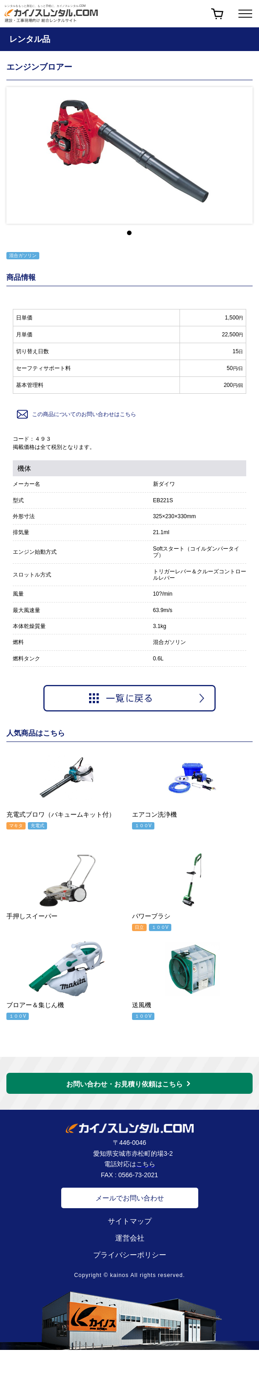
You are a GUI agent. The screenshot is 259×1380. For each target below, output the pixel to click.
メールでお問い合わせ (129, 1198)
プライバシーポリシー (129, 1255)
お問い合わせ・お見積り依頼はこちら (124, 1084)
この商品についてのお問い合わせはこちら (76, 414)
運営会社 (129, 1238)
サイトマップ (130, 1221)
